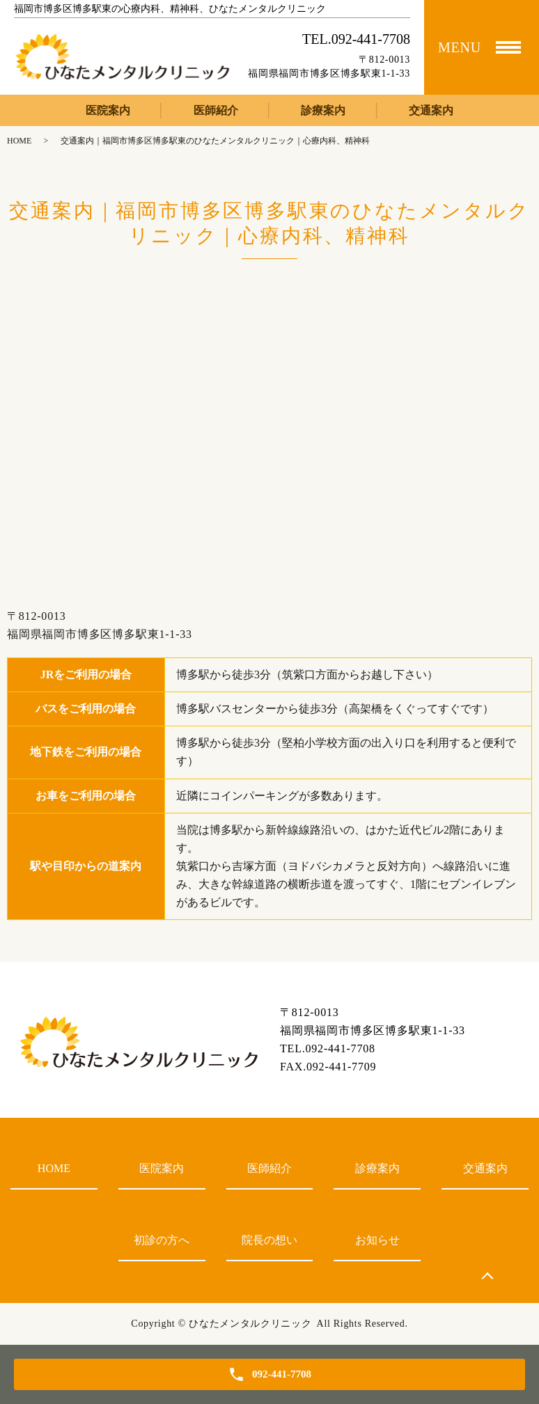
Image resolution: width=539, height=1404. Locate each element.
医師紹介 (216, 110)
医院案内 (108, 110)
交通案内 (431, 110)
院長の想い (269, 1240)
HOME (19, 141)
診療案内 (323, 110)
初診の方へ (161, 1240)
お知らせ (377, 1240)
